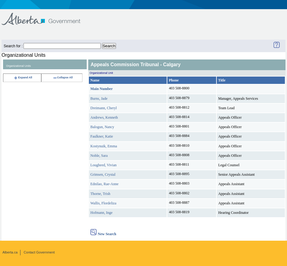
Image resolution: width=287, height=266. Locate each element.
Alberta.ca (10, 252)
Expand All (23, 77)
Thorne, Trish (100, 194)
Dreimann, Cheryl (103, 108)
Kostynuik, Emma (103, 146)
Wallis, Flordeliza (103, 203)
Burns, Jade (98, 98)
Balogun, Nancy (102, 127)
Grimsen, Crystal (102, 174)
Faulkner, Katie (101, 136)
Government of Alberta (46, 16)
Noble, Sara (99, 155)
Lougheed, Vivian (103, 165)
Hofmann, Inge (101, 212)
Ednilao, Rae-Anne (104, 184)
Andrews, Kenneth (104, 117)
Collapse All (63, 77)
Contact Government (39, 252)
